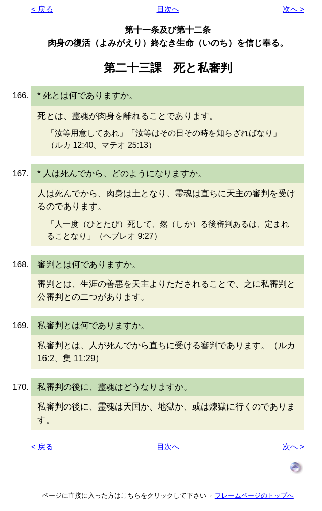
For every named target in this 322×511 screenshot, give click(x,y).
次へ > (293, 9)
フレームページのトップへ (254, 495)
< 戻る (42, 9)
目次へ (168, 9)
